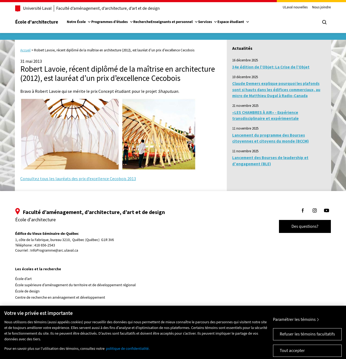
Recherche (142, 22)
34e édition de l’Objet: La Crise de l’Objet (271, 67)
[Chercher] (324, 22)
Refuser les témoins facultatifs (307, 338)
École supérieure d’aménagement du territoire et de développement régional (75, 285)
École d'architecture (36, 22)
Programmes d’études (112, 22)
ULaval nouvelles (295, 7)
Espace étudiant (233, 22)
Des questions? (304, 226)
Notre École (79, 22)
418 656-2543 (44, 245)
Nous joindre (321, 7)
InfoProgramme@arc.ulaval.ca (54, 250)
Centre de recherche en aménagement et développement (60, 297)
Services (208, 22)
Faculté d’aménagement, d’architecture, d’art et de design (108, 8)
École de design (27, 291)
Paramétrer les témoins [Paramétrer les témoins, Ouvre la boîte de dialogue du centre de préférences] (294, 323)
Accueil (25, 50)
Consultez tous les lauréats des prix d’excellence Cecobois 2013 (78, 178)
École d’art (23, 279)
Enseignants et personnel (174, 22)
